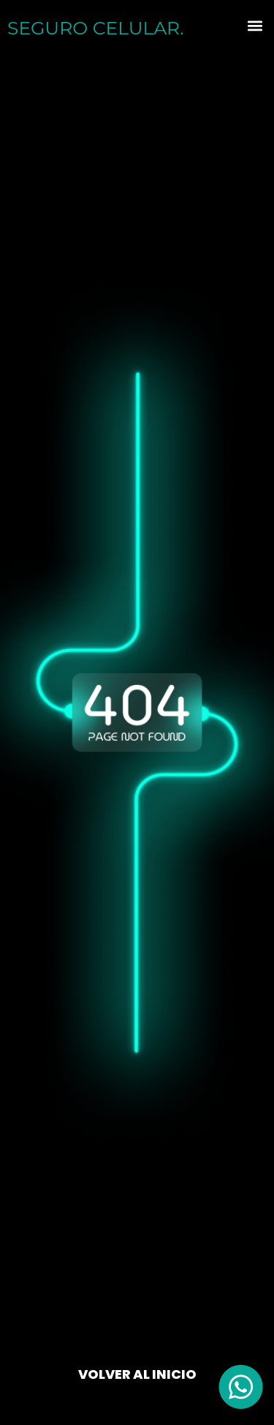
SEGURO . (95, 28)
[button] (255, 26)
